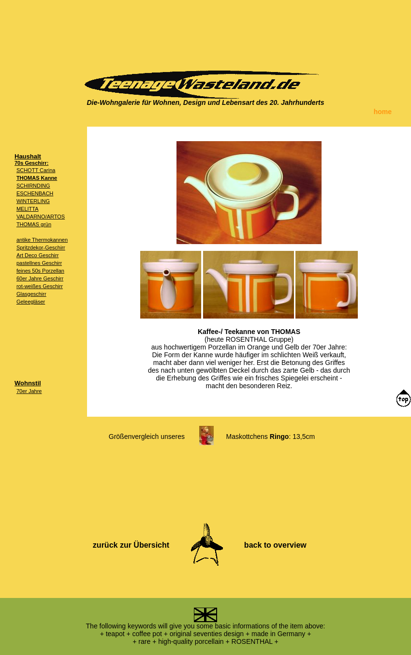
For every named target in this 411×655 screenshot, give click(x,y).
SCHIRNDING (33, 186)
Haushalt (28, 156)
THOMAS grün (33, 224)
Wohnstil (28, 383)
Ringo (279, 436)
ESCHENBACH (34, 193)
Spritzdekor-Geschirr (40, 247)
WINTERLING (33, 201)
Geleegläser (30, 302)
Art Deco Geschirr (37, 255)
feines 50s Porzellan (40, 271)
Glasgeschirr (31, 294)
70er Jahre (29, 391)
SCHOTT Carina (35, 170)
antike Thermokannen (42, 240)
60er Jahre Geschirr (39, 278)
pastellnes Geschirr (39, 263)
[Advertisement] (205, 31)
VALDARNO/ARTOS (40, 216)
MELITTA (27, 209)
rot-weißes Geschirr (39, 286)
